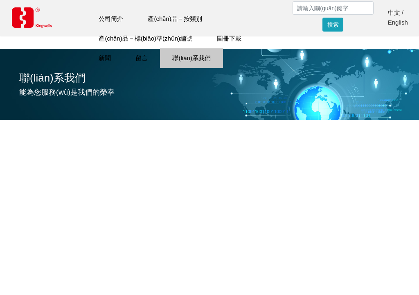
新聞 (105, 57)
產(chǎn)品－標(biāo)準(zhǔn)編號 (145, 38)
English (398, 22)
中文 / (395, 12)
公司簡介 (111, 18)
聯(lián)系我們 (191, 57)
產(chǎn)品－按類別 (175, 18)
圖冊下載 (229, 38)
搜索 (333, 24)
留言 (141, 57)
